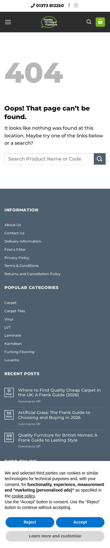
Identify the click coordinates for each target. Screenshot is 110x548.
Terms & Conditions (21, 265)
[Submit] (100, 159)
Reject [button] (30, 522)
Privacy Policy (16, 257)
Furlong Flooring (19, 352)
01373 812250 (50, 5)
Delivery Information (22, 241)
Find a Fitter (15, 249)
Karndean (13, 343)
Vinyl (8, 319)
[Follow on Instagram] (76, 6)
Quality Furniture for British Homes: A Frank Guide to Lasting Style (57, 438)
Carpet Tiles (14, 311)
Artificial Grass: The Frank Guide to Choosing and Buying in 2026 (54, 415)
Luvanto (11, 360)
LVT (7, 327)
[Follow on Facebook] (69, 6)
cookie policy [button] (23, 496)
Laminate (12, 335)
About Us (12, 225)
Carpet (10, 302)
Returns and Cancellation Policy (32, 274)
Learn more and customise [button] (55, 536)
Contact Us (14, 233)
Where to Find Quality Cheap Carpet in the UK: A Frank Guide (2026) (59, 393)
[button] (7, 22)
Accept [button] (80, 522)
